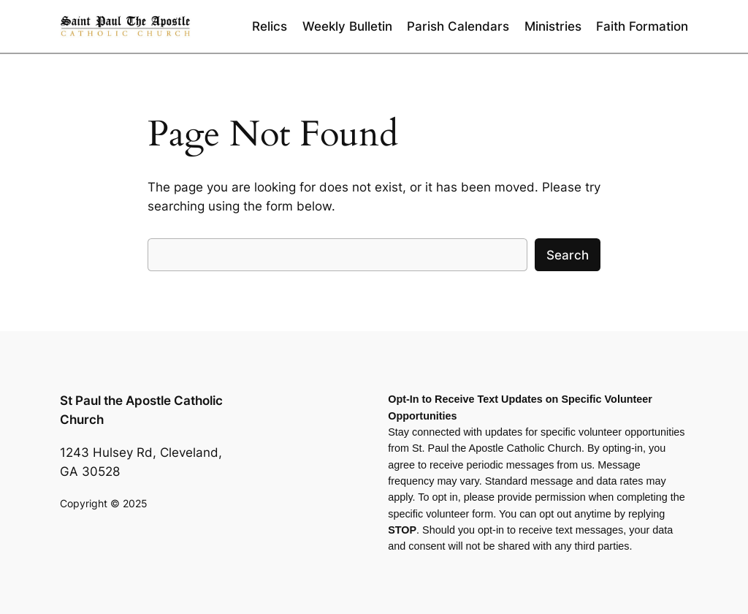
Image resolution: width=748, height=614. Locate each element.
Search (567, 255)
